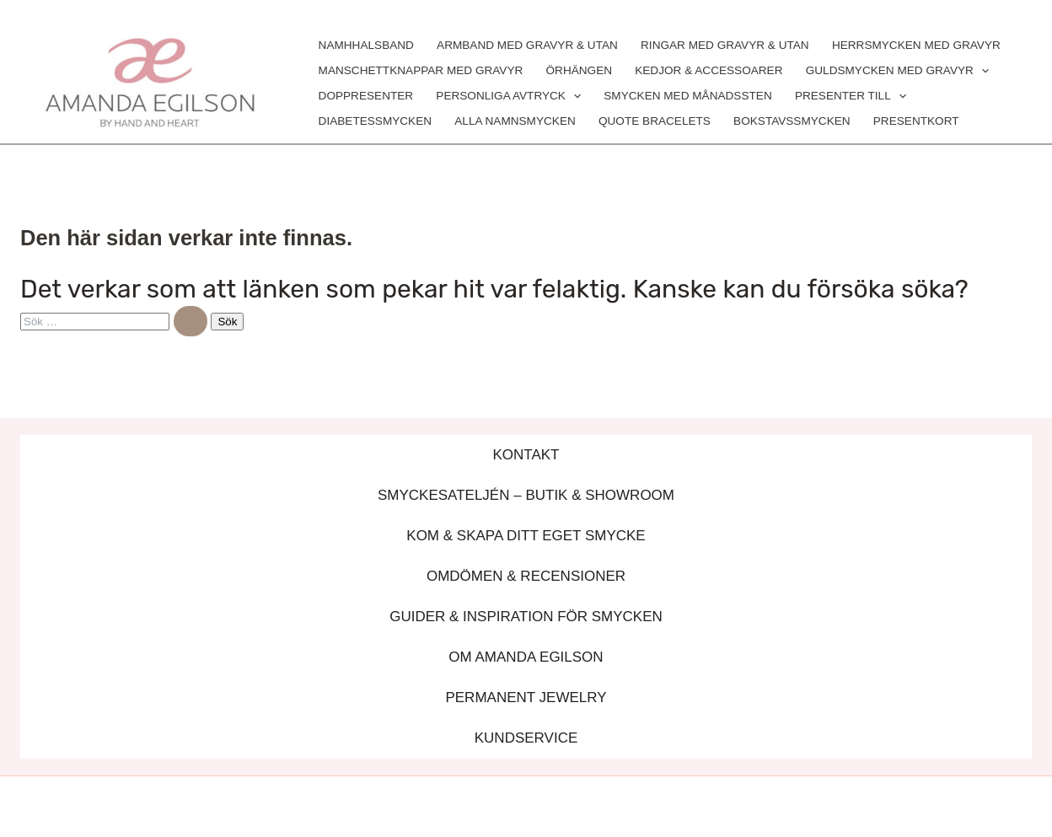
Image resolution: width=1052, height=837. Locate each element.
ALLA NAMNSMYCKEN (515, 121)
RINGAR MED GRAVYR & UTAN (725, 45)
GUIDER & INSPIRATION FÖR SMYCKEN (526, 617)
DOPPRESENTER (366, 95)
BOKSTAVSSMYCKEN (792, 121)
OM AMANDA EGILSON (525, 657)
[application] (981, 70)
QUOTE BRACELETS (654, 121)
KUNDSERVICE (526, 738)
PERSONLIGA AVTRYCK (508, 96)
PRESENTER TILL (850, 96)
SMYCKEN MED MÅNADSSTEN (687, 95)
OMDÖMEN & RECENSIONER (526, 576)
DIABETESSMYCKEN (375, 121)
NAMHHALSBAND (366, 45)
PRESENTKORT (916, 121)
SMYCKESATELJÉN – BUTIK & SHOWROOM (526, 495)
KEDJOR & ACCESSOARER (708, 70)
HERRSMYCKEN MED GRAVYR (916, 45)
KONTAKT (525, 455)
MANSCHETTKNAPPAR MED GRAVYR (421, 70)
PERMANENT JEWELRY (525, 697)
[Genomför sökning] (190, 321)
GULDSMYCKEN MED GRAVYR (897, 70)
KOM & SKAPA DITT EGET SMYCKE (525, 536)
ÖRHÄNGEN (578, 70)
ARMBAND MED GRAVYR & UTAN (527, 45)
